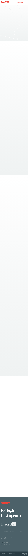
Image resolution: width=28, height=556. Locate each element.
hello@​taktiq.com (11, 513)
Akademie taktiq (20, 2)
